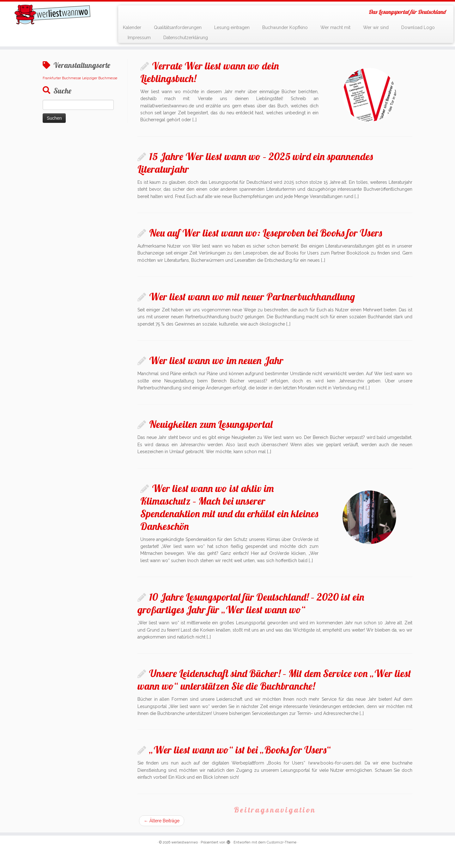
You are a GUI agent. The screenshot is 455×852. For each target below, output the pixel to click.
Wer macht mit (335, 27)
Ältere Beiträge (161, 820)
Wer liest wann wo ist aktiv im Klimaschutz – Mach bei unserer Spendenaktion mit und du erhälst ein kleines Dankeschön (229, 507)
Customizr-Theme (281, 842)
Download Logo (418, 27)
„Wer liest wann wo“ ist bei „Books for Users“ (240, 749)
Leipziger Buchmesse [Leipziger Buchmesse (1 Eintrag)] (99, 78)
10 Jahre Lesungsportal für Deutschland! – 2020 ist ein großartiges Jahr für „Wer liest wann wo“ (250, 603)
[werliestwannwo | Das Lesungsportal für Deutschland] (52, 14)
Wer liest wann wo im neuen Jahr (216, 360)
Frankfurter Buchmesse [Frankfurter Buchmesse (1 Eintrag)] (62, 78)
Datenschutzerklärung (185, 37)
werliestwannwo (184, 842)
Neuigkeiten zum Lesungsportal (211, 424)
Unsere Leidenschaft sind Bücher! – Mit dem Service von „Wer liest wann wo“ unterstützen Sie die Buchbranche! (274, 679)
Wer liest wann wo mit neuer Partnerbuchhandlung (252, 296)
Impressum (139, 37)
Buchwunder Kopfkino (285, 27)
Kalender (132, 27)
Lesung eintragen (232, 27)
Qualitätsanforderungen (178, 27)
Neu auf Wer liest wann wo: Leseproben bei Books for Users (265, 232)
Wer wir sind (376, 27)
